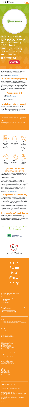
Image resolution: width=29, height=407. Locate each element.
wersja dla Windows (5, 330)
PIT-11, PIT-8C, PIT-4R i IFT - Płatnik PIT (8, 351)
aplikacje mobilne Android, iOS (6, 335)
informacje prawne (14, 322)
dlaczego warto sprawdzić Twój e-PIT (8, 357)
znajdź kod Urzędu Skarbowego (7, 362)
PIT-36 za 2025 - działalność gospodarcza (8, 349)
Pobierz (5, 328)
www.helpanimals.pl (13, 75)
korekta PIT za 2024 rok (5, 342)
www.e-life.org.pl (13, 191)
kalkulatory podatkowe (5, 371)
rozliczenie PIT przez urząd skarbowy (8, 352)
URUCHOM (13, 62)
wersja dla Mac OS (4, 331)
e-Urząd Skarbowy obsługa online (7, 360)
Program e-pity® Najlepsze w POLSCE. (8, 384)
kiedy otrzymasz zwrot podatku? (7, 343)
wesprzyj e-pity (6, 322)
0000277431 (8, 58)
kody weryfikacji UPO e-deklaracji (7, 361)
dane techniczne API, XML (6, 374)
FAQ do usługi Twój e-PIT (5, 359)
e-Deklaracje (3, 354)
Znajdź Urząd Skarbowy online (7, 311)
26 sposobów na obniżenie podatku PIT (8, 341)
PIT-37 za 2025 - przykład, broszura (7, 347)
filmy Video (3, 369)
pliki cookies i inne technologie (19, 394)
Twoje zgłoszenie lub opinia (6, 377)
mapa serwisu (23, 322)
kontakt (4, 321)
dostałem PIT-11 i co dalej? (6, 345)
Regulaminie (20, 393)
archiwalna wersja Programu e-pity (7, 336)
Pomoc (2, 366)
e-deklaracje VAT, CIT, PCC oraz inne (7, 363)
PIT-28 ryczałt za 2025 (5, 348)
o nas (10, 321)
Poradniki (3, 339)
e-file (2, 319)
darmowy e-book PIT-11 (5, 372)
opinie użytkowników (17, 321)
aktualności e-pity (4, 373)
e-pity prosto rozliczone (8, 2)
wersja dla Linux (4, 333)
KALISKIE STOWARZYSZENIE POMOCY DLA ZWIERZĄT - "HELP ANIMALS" (13, 42)
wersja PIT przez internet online (7, 334)
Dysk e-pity (3, 375)
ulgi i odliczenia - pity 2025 (6, 346)
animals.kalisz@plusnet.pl (12, 98)
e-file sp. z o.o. (22, 391)
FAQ (2, 368)
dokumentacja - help (5, 370)
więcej (2, 126)
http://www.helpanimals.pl (12, 96)
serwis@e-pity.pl (8, 294)
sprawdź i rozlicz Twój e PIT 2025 (7, 356)
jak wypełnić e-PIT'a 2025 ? (6, 344)
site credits (3, 401)
